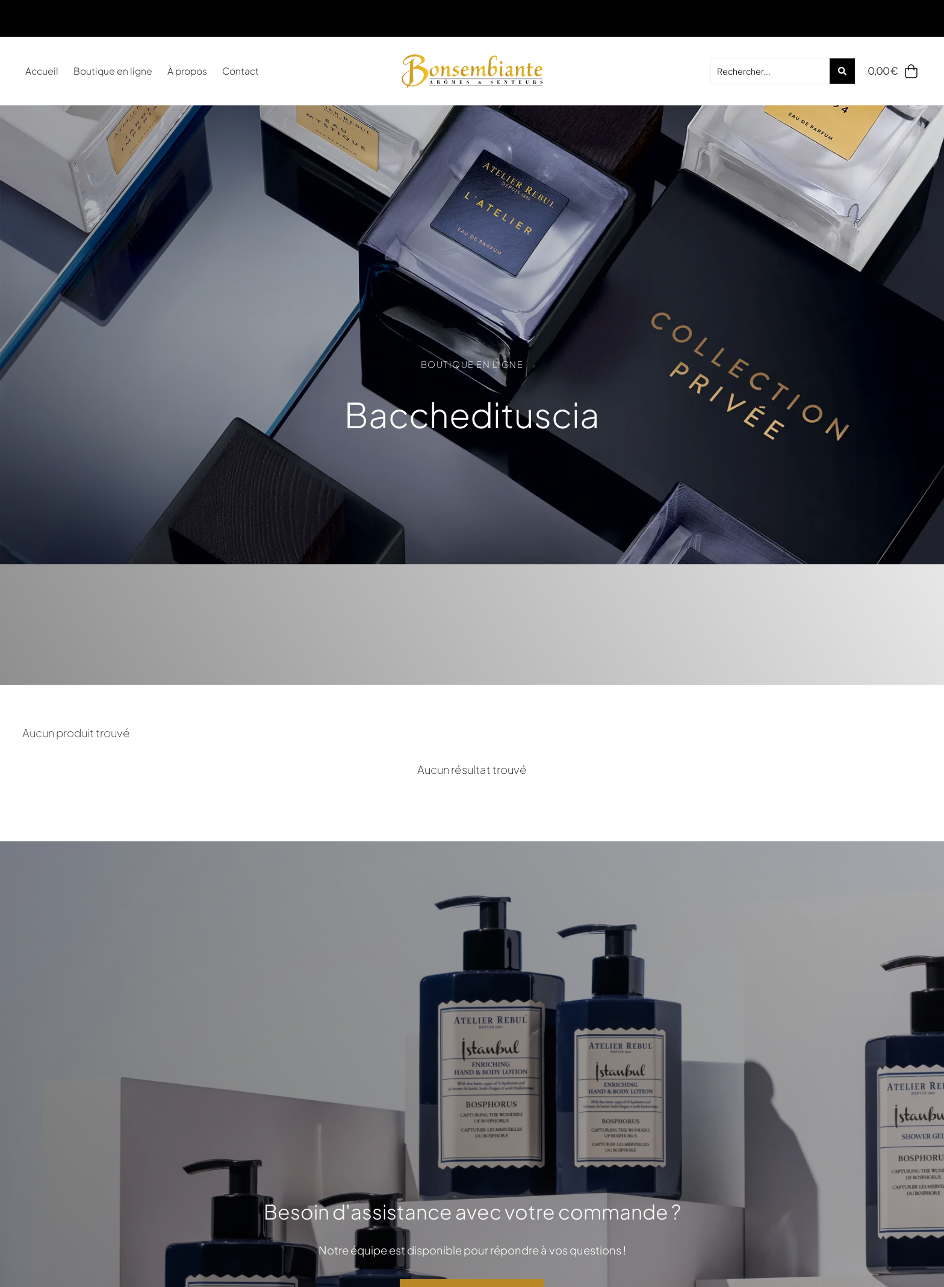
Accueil (41, 70)
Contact (240, 70)
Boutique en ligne (112, 70)
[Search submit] (842, 71)
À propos (187, 70)
